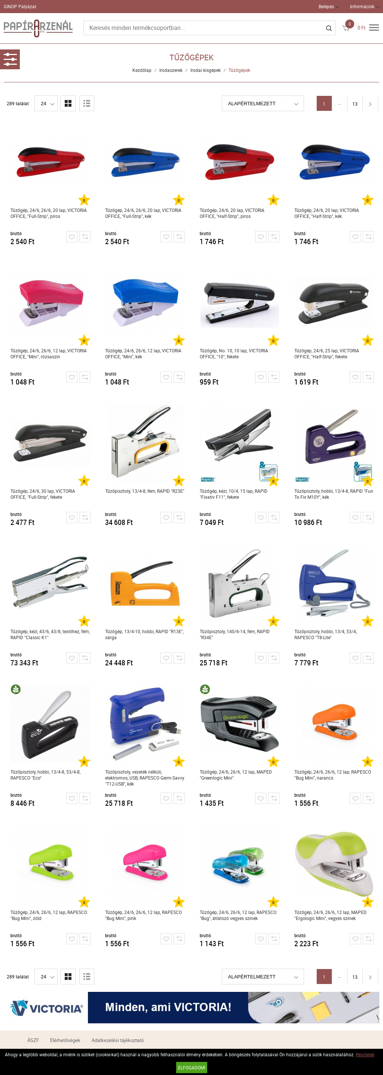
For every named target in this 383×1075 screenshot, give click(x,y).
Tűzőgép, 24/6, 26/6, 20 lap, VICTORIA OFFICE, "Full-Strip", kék (143, 213)
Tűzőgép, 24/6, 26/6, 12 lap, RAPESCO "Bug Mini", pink (143, 915)
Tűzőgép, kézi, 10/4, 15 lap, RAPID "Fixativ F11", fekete (233, 494)
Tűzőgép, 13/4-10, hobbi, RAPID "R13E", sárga (144, 634)
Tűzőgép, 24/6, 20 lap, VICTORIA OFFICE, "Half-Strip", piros (232, 213)
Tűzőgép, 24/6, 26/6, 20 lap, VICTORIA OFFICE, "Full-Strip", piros (48, 213)
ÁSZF (33, 1040)
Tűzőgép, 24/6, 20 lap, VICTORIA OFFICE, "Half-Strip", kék (326, 213)
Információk (362, 6)
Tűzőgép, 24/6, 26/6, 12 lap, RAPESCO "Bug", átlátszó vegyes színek (238, 915)
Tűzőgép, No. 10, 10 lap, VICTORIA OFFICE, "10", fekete (234, 353)
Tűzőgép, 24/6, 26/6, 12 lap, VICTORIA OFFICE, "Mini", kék (143, 353)
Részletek (365, 1054)
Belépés (326, 6)
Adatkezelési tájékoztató (118, 1040)
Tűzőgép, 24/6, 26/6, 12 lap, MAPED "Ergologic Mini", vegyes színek (330, 915)
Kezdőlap (141, 70)
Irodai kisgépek (205, 70)
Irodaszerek (171, 70)
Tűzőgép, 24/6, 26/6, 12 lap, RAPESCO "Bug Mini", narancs (332, 775)
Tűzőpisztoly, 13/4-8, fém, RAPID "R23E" (144, 491)
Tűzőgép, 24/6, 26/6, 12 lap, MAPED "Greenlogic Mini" (236, 775)
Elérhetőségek (65, 1040)
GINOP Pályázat (20, 6)
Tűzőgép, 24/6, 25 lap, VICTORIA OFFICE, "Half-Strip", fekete (326, 353)
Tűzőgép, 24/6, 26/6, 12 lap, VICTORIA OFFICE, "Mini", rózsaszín (48, 353)
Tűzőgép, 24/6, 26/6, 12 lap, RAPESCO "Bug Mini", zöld (48, 915)
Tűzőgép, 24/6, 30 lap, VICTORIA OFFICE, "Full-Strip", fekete (42, 494)
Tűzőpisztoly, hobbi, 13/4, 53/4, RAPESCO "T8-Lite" (325, 634)
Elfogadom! (191, 1068)
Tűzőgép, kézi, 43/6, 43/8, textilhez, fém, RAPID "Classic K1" (50, 634)
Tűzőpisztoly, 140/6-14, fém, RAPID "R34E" (235, 634)
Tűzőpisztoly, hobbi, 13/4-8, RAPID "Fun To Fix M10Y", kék (333, 494)
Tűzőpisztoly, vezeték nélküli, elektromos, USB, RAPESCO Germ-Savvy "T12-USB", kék (144, 778)
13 (355, 104)
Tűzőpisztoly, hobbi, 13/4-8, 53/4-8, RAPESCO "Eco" (45, 775)
